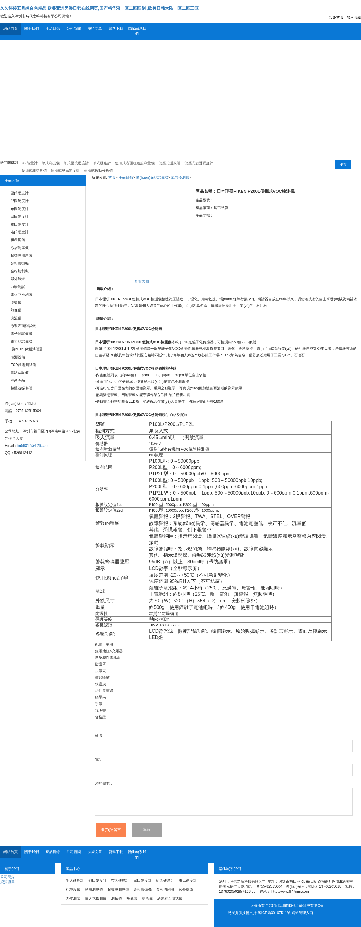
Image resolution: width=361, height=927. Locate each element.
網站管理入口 (302, 913)
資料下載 (116, 28)
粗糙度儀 (18, 240)
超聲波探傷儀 (21, 388)
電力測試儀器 (21, 341)
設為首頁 (336, 17)
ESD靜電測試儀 (23, 365)
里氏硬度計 (20, 193)
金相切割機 (20, 271)
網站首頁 (10, 28)
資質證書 (7, 882)
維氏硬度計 (20, 224)
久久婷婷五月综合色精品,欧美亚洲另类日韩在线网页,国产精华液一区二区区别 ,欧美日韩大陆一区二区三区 (99, 8)
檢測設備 (18, 357)
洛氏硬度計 (20, 232)
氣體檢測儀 (180, 177)
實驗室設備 (20, 373)
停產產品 (18, 380)
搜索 (343, 164)
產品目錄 (52, 28)
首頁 (112, 177)
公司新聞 (73, 28)
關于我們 (31, 28)
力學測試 (18, 287)
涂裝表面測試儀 (23, 326)
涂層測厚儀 (20, 248)
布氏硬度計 (20, 209)
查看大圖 (141, 281)
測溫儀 (16, 318)
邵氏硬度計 (20, 201)
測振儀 (16, 302)
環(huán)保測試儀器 (27, 349)
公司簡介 (7, 877)
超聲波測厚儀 (21, 255)
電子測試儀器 (21, 334)
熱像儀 (16, 310)
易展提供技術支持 (242, 913)
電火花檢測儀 (21, 294)
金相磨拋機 (20, 263)
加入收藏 (354, 17)
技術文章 (95, 28)
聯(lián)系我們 (137, 31)
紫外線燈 (18, 279)
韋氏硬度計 (20, 216)
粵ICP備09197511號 (274, 913)
